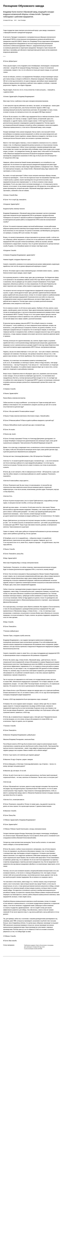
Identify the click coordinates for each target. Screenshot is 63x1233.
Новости (38, 945)
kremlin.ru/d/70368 (38, 948)
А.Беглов (6, 461)
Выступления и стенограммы (46, 945)
